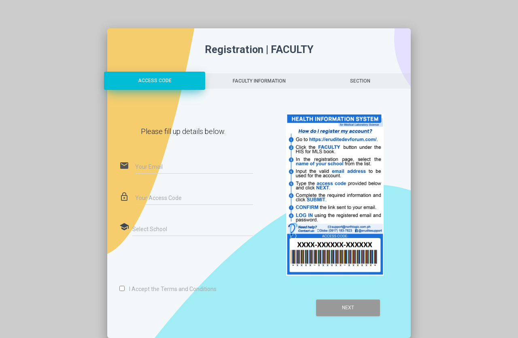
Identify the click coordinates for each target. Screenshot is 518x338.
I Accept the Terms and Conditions (171, 289)
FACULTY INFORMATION (259, 81)
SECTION (360, 81)
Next (348, 307)
